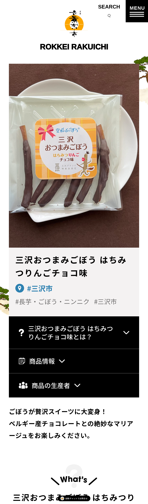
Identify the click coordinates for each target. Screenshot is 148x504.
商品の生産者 (49, 385)
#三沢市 (40, 288)
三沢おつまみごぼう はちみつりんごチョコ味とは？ (74, 332)
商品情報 (42, 360)
